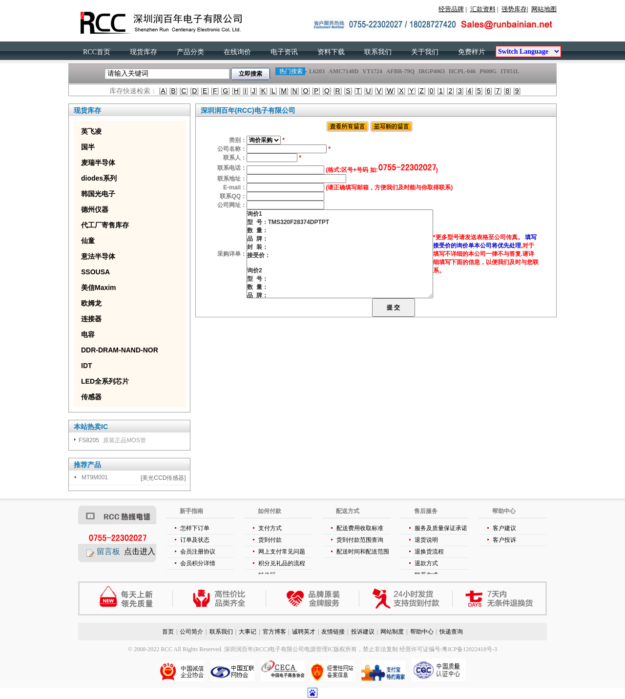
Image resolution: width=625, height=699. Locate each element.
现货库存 (143, 52)
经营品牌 (451, 9)
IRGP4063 (431, 71)
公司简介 (191, 631)
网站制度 (392, 631)
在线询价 (237, 52)
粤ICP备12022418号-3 (469, 649)
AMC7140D (343, 71)
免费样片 (471, 52)
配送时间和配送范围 (362, 551)
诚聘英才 (303, 631)
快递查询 (451, 631)
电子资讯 (284, 52)
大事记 (247, 631)
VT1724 (372, 71)
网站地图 (544, 9)
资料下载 (331, 52)
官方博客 (274, 631)
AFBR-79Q (400, 71)
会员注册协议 (197, 551)
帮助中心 (422, 631)
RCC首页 (96, 52)
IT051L (509, 71)
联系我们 (378, 52)
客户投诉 (504, 539)
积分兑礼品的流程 (281, 563)
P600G (488, 71)
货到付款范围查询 (359, 539)
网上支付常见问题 (281, 551)
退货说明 (426, 539)
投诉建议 (363, 631)
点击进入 (139, 551)
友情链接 (333, 631)
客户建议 (504, 528)
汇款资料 (483, 9)
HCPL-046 (462, 71)
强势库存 (514, 9)
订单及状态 (194, 539)
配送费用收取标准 (359, 528)
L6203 (317, 71)
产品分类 (190, 52)
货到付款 (270, 539)
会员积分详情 (197, 563)
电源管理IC (318, 649)
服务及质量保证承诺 (441, 528)
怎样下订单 (194, 528)
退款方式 (426, 563)
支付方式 (270, 528)
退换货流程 (429, 551)
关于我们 (424, 52)
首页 (168, 631)
